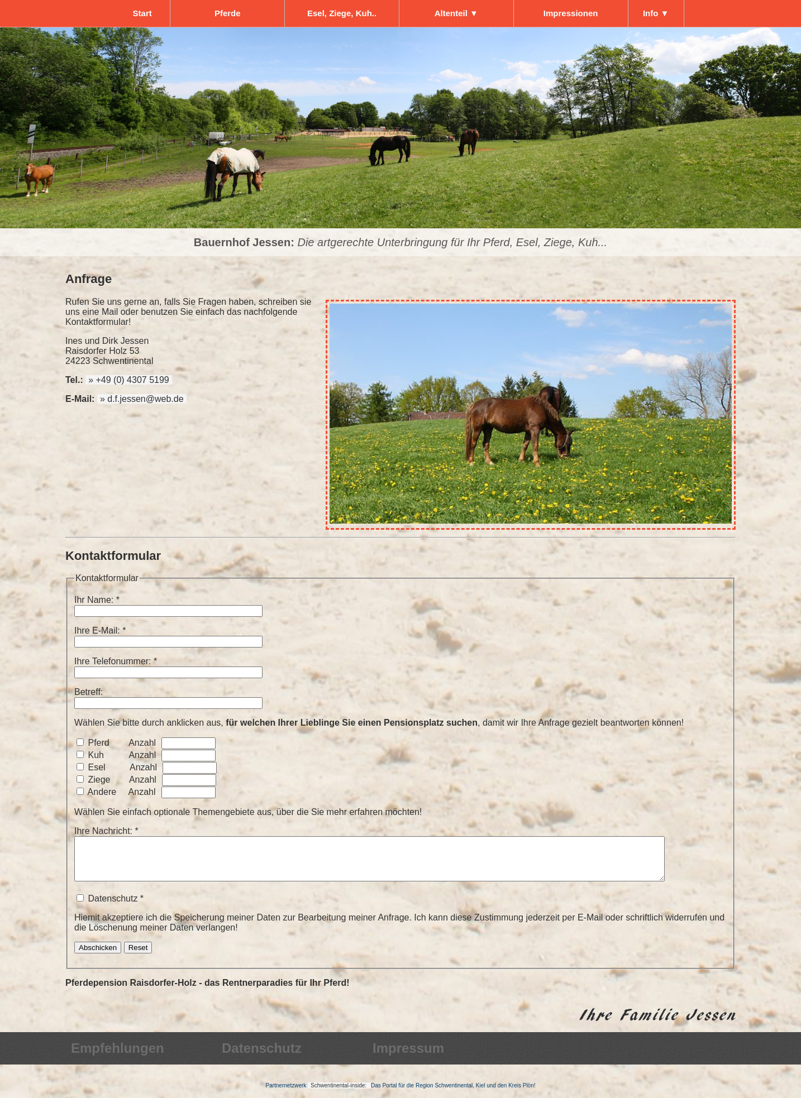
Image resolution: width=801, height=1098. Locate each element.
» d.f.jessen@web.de (142, 399)
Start (142, 13)
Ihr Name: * (97, 600)
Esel (96, 767)
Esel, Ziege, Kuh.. (341, 13)
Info (656, 13)
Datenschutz (262, 1056)
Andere (102, 792)
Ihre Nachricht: (103, 831)
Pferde (227, 13)
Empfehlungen (117, 1056)
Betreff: (88, 692)
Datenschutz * (400, 921)
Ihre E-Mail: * (100, 630)
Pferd (98, 742)
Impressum (408, 1056)
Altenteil (456, 13)
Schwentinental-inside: (339, 1094)
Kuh (95, 755)
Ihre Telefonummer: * (115, 661)
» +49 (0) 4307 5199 (128, 380)
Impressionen (570, 13)
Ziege (99, 779)
